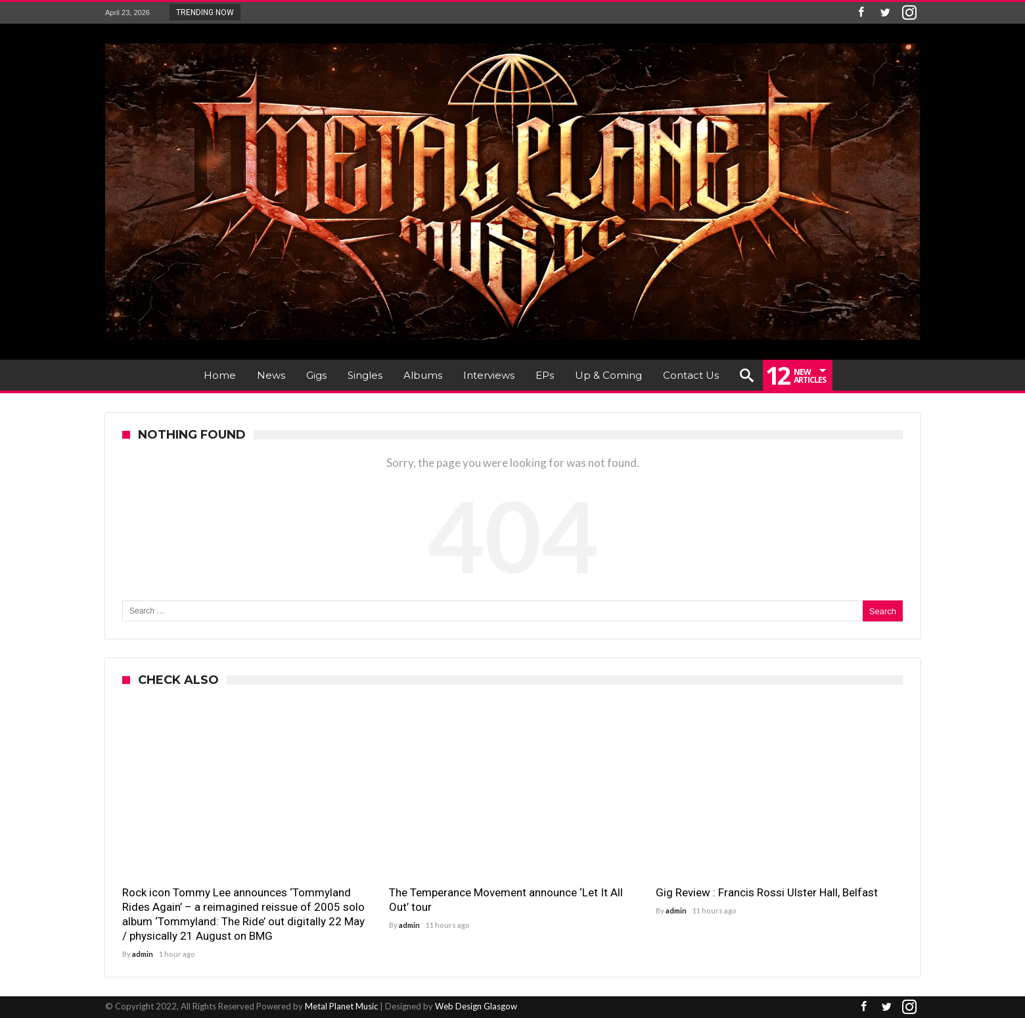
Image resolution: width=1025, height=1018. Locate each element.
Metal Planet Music (341, 1006)
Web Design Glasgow (476, 1006)
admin (142, 954)
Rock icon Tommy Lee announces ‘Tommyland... (336, 12)
